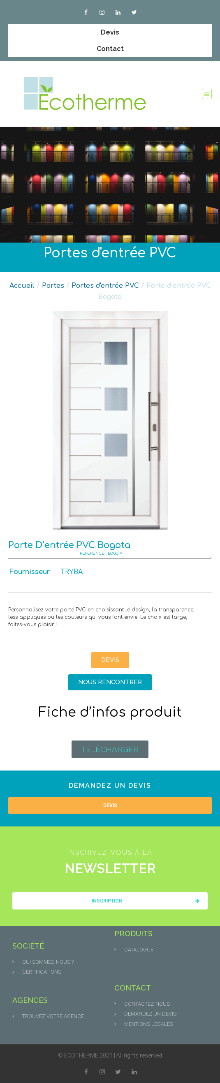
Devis (110, 32)
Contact (110, 49)
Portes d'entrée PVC (110, 253)
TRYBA (71, 572)
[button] (207, 94)
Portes (53, 285)
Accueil (22, 285)
